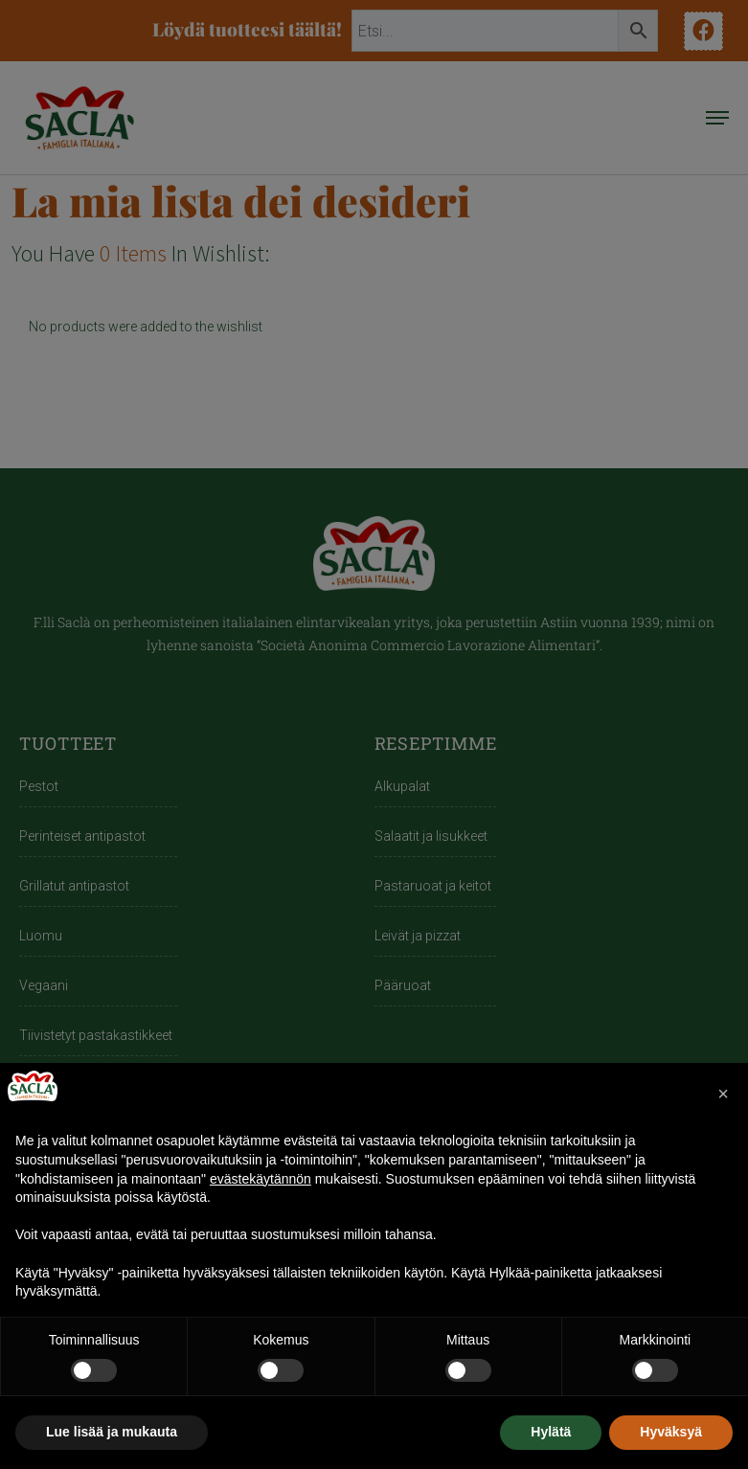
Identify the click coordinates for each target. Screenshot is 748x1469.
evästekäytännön (260, 1178)
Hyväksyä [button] (671, 1431)
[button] (723, 1093)
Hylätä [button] (551, 1431)
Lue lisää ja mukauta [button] (111, 1431)
